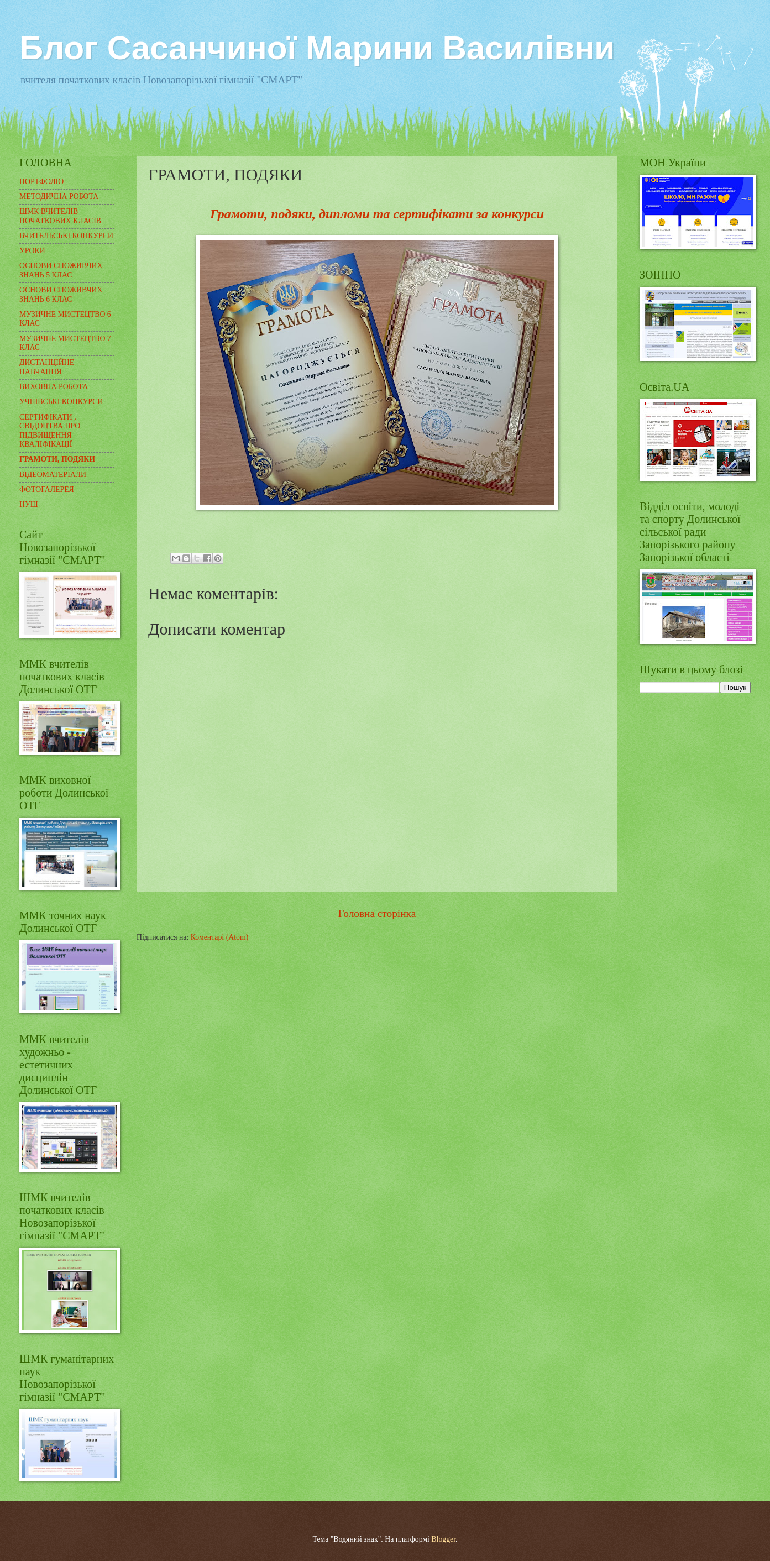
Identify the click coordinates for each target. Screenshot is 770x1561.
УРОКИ (32, 251)
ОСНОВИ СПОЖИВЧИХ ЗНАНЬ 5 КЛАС (60, 270)
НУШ (28, 504)
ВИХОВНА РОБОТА (53, 387)
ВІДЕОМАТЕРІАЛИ (52, 474)
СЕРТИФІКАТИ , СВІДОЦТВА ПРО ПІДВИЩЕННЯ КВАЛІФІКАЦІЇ (49, 431)
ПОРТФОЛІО (41, 181)
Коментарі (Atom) (220, 937)
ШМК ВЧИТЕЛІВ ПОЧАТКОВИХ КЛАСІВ (60, 216)
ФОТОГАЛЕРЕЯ (46, 489)
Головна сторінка (377, 913)
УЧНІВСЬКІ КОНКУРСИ (61, 401)
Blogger (443, 1539)
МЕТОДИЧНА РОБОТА (58, 196)
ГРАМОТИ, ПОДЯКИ (57, 459)
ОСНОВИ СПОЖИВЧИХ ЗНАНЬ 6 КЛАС (60, 294)
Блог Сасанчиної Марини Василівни (317, 47)
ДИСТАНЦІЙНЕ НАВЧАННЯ (46, 367)
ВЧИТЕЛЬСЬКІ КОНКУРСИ (66, 236)
